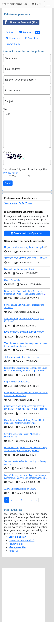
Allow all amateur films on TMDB (20, 489)
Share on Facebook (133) (20, 22)
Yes (14, 176)
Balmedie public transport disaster (20, 269)
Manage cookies (17, 547)
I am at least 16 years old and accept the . (25, 171)
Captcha (7, 152)
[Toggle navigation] (48, 4)
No (29, 176)
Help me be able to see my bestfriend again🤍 (25, 247)
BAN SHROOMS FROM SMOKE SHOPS (24, 332)
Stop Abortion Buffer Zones (18, 203)
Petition (10, 32)
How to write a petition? (21, 540)
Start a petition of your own (27, 233)
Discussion (13, 38)
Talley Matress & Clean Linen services (22, 357)
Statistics (31, 38)
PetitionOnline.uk (14, 4)
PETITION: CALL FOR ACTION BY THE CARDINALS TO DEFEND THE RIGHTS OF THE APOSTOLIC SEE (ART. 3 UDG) (26, 409)
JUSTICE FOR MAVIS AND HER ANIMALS (26, 258)
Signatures (29, 32)
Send (8, 183)
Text (5, 109)
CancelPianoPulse (12, 280)
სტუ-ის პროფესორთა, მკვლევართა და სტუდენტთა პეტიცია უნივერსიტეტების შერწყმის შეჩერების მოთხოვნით (25, 478)
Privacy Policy (13, 44)
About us (13, 550)
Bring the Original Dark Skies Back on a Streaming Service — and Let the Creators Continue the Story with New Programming (24, 294)
